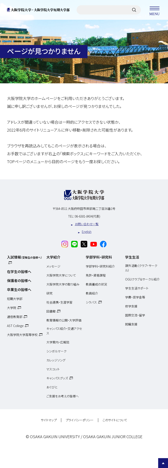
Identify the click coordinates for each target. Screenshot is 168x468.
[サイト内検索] (134, 9)
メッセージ (53, 266)
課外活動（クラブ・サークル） (141, 268)
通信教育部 (14, 316)
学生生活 (132, 257)
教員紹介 (92, 293)
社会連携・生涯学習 (59, 302)
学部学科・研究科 (99, 257)
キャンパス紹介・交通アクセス (64, 331)
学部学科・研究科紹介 (100, 266)
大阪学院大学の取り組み (62, 284)
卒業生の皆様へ (19, 289)
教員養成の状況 (96, 284)
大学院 (11, 307)
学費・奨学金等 (135, 297)
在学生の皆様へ (19, 271)
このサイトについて (115, 420)
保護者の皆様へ (19, 280)
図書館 (51, 311)
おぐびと (51, 387)
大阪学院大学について (61, 275)
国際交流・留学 (135, 315)
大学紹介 (53, 257)
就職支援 (131, 324)
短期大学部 (14, 299)
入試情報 (24, 257)
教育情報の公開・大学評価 (63, 320)
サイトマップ (49, 420)
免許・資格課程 (96, 275)
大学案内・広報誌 (57, 342)
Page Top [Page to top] (163, 463)
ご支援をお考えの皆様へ (62, 396)
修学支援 (131, 306)
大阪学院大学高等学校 (22, 334)
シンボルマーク (56, 351)
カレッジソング (55, 360)
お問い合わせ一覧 (87, 224)
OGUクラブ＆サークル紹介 (142, 279)
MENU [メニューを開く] (154, 9)
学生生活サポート (137, 288)
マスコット (53, 369)
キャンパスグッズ (57, 378)
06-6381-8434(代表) (87, 216)
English (86, 231)
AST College (15, 325)
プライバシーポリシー (80, 420)
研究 (49, 293)
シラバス (91, 302)
